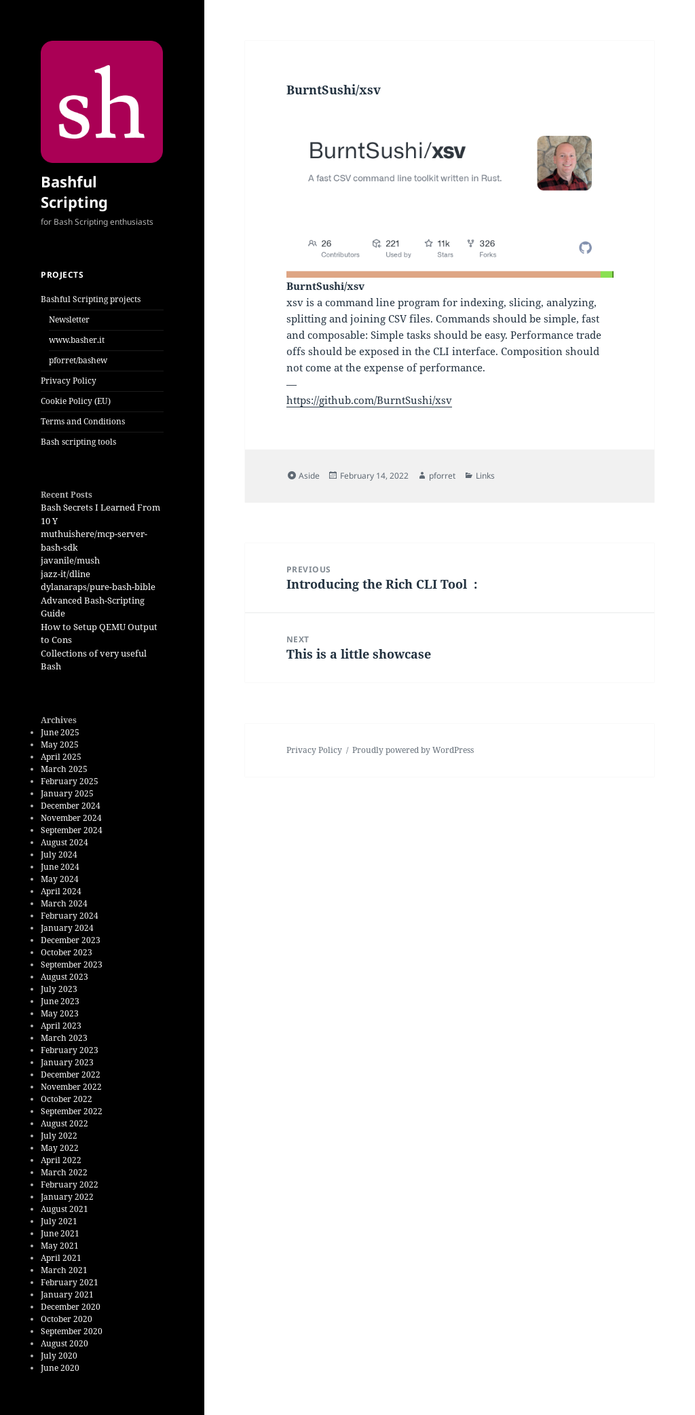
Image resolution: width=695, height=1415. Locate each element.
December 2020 (70, 1306)
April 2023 (61, 1025)
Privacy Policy (68, 380)
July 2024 (59, 854)
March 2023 (64, 1038)
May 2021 (60, 1245)
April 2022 (61, 1160)
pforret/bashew (78, 360)
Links (485, 475)
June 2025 (60, 732)
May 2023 (60, 1013)
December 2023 (70, 940)
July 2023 (59, 989)
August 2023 (64, 976)
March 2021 (64, 1270)
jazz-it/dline (65, 574)
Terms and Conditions (83, 421)
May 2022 (60, 1148)
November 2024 (71, 818)
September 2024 (71, 830)
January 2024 (67, 928)
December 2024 (70, 805)
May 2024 (60, 879)
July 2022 (59, 1135)
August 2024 (64, 842)
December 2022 (70, 1074)
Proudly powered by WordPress (413, 750)
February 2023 (69, 1050)
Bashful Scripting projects (90, 299)
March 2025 (64, 769)
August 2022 (64, 1123)
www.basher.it (77, 340)
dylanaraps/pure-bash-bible (98, 587)
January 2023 (67, 1062)
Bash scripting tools (78, 441)
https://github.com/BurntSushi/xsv (369, 400)
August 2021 (64, 1209)
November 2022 (71, 1086)
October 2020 (66, 1319)
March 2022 (64, 1172)
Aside (309, 475)
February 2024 (69, 915)
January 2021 (67, 1294)
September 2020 (71, 1331)
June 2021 (60, 1233)
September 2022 (71, 1111)
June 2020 (60, 1368)
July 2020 (59, 1355)
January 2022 (67, 1196)
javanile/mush (70, 560)
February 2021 (69, 1282)
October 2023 (66, 952)
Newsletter (69, 319)
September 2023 (71, 964)
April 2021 (61, 1258)
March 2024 (64, 903)
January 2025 (67, 793)
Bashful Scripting (74, 191)
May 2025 (60, 744)
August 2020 (64, 1343)
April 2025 (61, 756)
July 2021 (59, 1221)
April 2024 (61, 891)
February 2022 (69, 1184)
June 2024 (60, 866)
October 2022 (66, 1099)
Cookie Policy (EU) (76, 401)
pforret (442, 475)
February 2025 (69, 781)
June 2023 (60, 1001)
